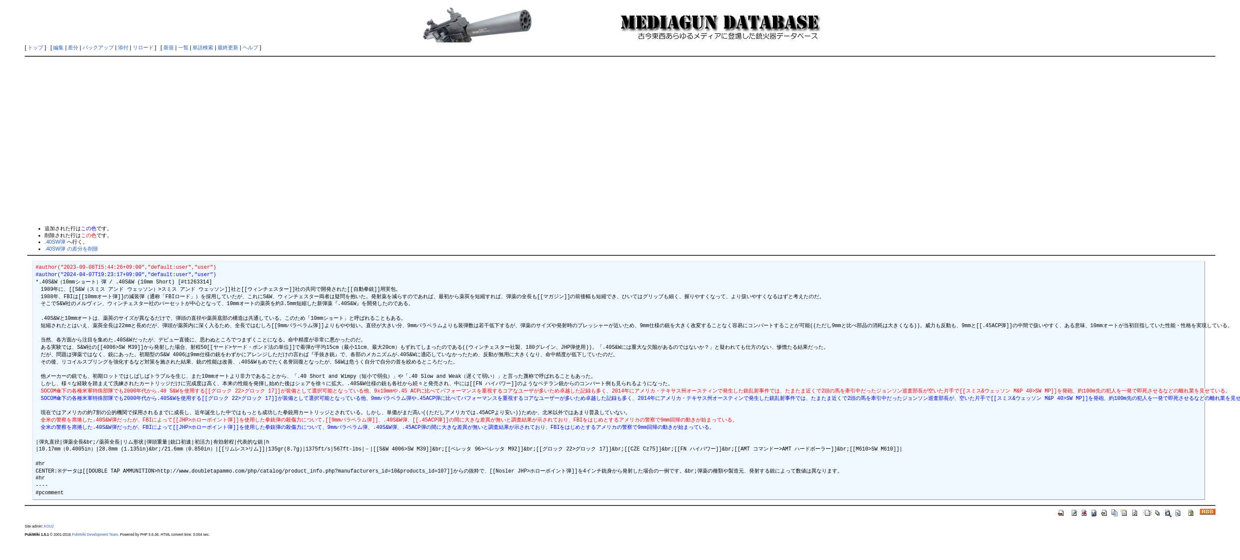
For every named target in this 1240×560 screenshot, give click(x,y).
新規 (168, 48)
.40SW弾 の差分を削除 (71, 249)
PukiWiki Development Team (95, 534)
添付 (123, 48)
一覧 (183, 48)
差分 (73, 48)
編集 (58, 48)
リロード (143, 48)
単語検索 (202, 48)
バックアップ (98, 48)
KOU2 (49, 526)
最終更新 (228, 48)
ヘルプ (250, 48)
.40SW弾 (55, 242)
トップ (35, 48)
